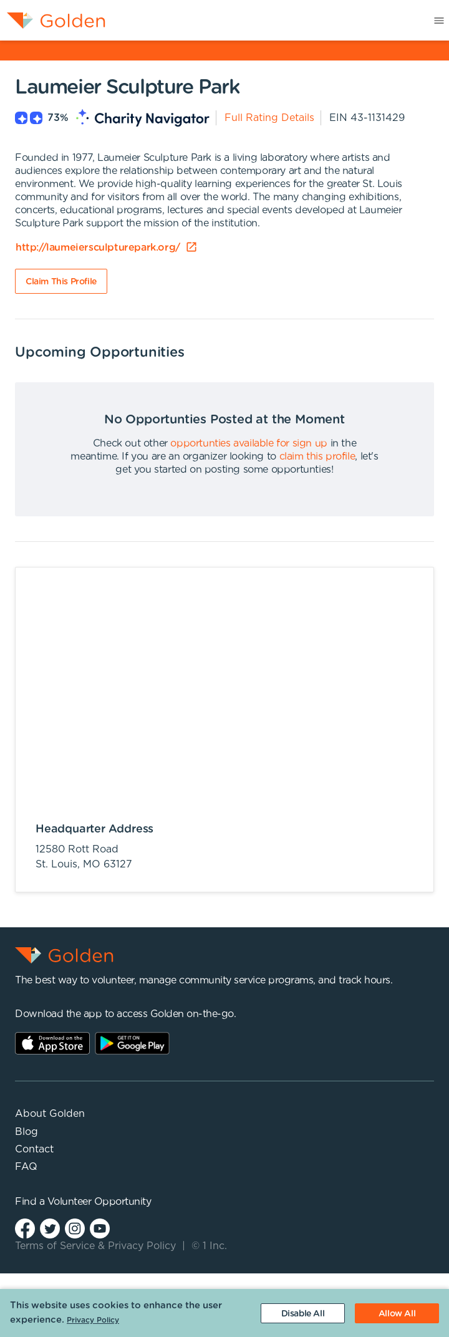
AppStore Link (52, 1043)
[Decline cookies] (303, 1313)
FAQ (26, 1167)
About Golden (50, 1114)
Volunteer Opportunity (99, 1202)
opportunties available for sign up (248, 443)
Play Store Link (132, 1043)
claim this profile (317, 456)
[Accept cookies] (397, 1313)
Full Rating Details (269, 118)
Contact (34, 1149)
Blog (26, 1132)
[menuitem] (52, 20)
